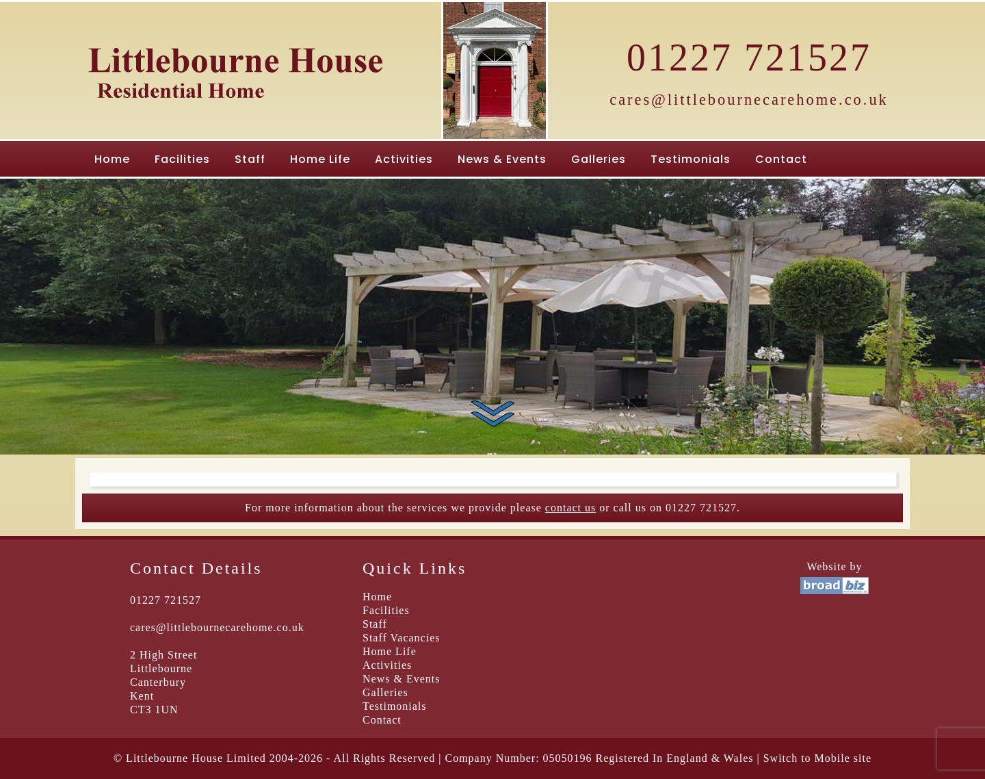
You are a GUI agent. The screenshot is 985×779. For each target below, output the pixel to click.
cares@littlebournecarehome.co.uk (749, 99)
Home (112, 159)
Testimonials (691, 159)
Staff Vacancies (401, 637)
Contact (781, 159)
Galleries (598, 159)
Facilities (182, 159)
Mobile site (843, 758)
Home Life (320, 159)
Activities (404, 159)
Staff (250, 159)
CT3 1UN (154, 709)
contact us (570, 507)
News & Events (502, 159)
